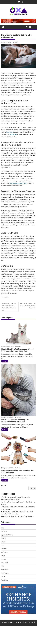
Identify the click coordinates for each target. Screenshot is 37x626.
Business (4, 531)
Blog (2, 528)
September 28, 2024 (7, 417)
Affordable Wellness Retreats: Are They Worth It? (17, 516)
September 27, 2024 (7, 468)
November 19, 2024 (7, 346)
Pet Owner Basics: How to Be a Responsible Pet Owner (27, 305)
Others (3, 559)
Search (3, 485)
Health (3, 542)
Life (2, 545)
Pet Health (5, 297)
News (3, 556)
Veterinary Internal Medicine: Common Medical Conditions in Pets (9, 306)
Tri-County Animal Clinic (18, 183)
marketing (4, 552)
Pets (2, 566)
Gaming (3, 538)
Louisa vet (13, 134)
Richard (15, 42)
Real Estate (4, 570)
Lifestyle (4, 549)
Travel (3, 577)
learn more (10, 132)
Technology (5, 573)
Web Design (5, 580)
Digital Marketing (6, 535)
